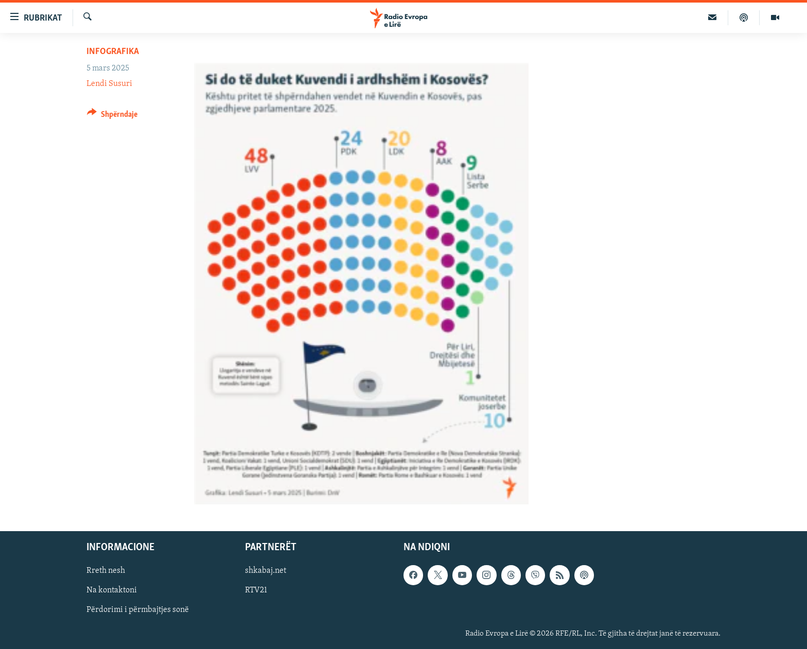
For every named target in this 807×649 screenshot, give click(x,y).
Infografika (112, 52)
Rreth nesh (105, 571)
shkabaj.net (265, 571)
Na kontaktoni (111, 590)
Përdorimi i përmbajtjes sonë (137, 610)
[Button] (112, 116)
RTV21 (256, 590)
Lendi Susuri (109, 84)
